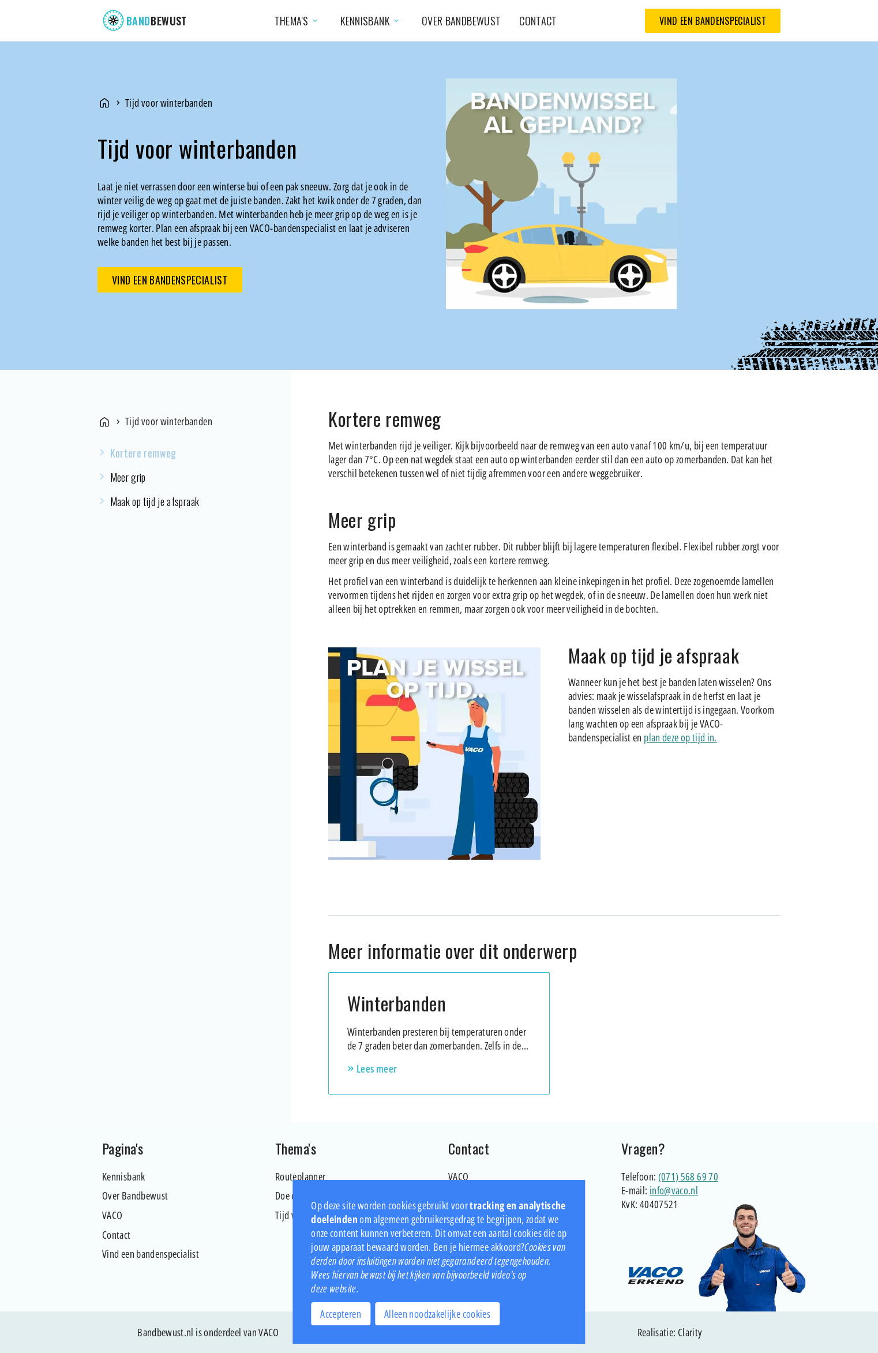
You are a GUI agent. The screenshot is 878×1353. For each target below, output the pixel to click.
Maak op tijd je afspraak (155, 501)
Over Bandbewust (135, 1195)
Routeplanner (300, 1176)
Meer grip (128, 477)
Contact (538, 20)
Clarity (690, 1332)
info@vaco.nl (674, 1190)
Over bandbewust (461, 20)
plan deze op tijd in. (680, 737)
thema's (297, 20)
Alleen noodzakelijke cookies (437, 1314)
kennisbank (370, 20)
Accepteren (340, 1314)
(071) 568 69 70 (688, 1176)
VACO (112, 1215)
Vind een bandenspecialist (712, 21)
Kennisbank (123, 1176)
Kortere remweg (143, 452)
